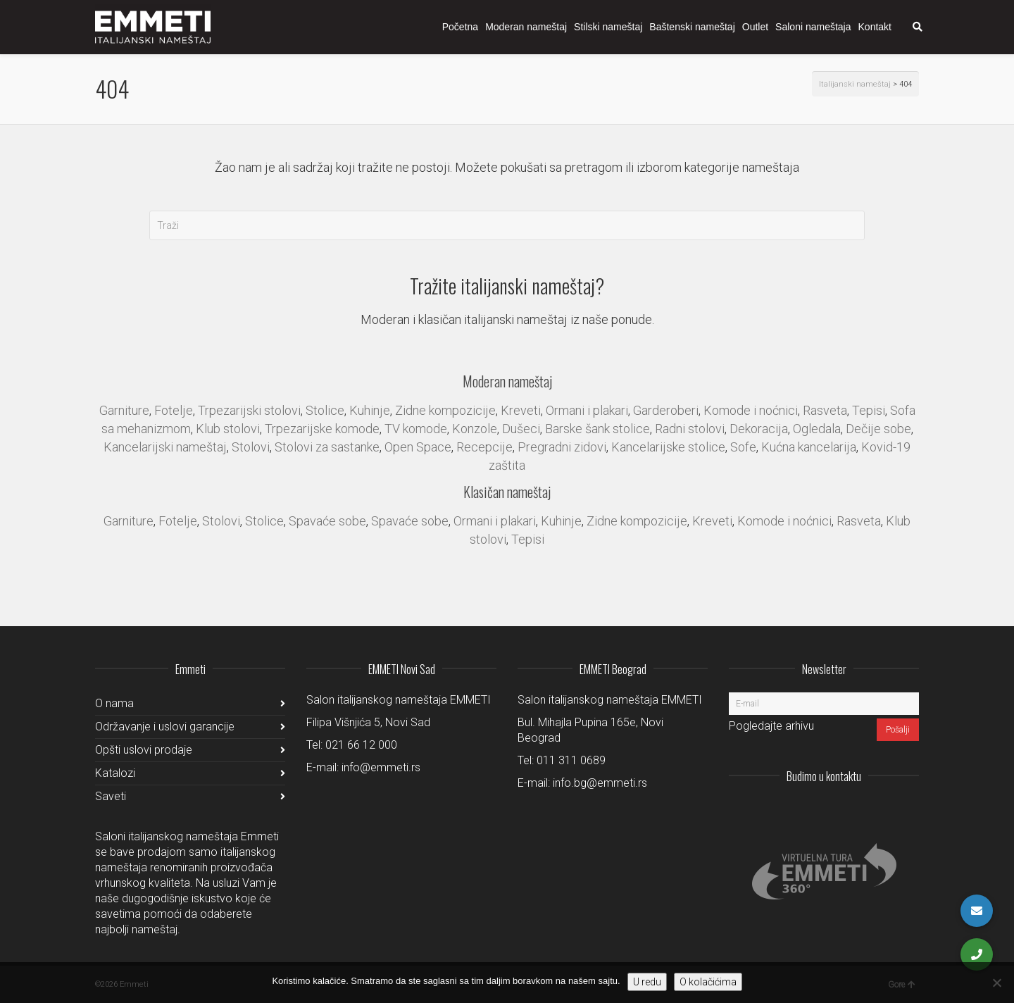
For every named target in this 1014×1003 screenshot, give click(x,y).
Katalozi (115, 773)
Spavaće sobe (327, 520)
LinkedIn (845, 810)
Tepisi (868, 410)
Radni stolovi (690, 428)
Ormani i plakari (587, 410)
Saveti (110, 796)
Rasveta (825, 410)
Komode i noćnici (750, 410)
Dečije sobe (878, 428)
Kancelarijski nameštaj (165, 447)
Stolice (325, 410)
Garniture (124, 410)
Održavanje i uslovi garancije (164, 726)
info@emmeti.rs (381, 767)
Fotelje (173, 410)
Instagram (814, 810)
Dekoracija (759, 428)
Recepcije (484, 447)
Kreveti (521, 410)
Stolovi (251, 447)
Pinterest (907, 810)
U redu (647, 982)
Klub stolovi (228, 428)
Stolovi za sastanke (327, 447)
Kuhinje (369, 410)
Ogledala (817, 428)
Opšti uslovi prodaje (143, 749)
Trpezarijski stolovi (249, 410)
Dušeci (521, 428)
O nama (114, 703)
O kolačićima (708, 982)
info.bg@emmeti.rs (600, 783)
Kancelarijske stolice (668, 447)
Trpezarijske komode (322, 428)
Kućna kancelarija (808, 447)
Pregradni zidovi (562, 447)
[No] (996, 983)
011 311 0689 (571, 760)
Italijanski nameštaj (855, 84)
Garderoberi (666, 410)
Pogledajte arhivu (771, 726)
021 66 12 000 (361, 745)
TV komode (415, 428)
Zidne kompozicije (445, 410)
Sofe (743, 447)
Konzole (474, 428)
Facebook (876, 810)
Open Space (417, 447)
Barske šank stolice (597, 428)
